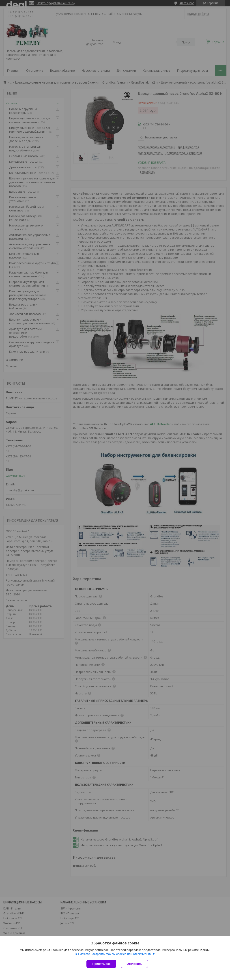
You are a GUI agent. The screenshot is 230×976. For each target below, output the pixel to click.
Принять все (101, 963)
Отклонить (134, 963)
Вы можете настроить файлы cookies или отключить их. (113, 954)
